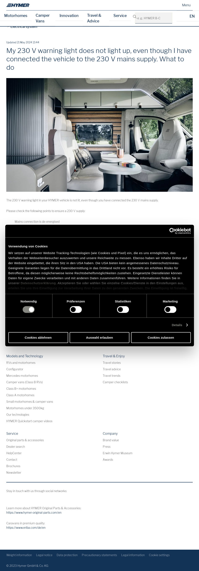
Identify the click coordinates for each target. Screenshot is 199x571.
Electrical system (23, 27)
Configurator (14, 369)
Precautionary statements (99, 555)
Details (177, 325)
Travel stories (112, 362)
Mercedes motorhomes (22, 375)
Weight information (19, 555)
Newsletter (13, 472)
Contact (11, 459)
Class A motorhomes (20, 395)
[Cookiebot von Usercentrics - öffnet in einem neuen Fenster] (172, 231)
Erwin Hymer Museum (118, 453)
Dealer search (15, 446)
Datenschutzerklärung (38, 283)
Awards (108, 459)
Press (107, 446)
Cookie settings (159, 555)
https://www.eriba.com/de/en (26, 527)
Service (120, 15)
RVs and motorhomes (20, 362)
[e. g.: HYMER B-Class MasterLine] (166, 18)
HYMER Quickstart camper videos (29, 421)
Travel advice (112, 369)
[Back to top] (189, 539)
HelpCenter (14, 453)
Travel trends (111, 375)
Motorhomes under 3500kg (25, 408)
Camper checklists (115, 382)
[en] (17, 5)
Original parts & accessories (25, 440)
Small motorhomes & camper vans (29, 401)
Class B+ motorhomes (21, 388)
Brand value (111, 440)
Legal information (133, 555)
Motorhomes (15, 15)
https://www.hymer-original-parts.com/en (33, 512)
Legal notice (44, 555)
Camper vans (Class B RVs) (24, 382)
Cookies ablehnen (38, 337)
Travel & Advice (94, 18)
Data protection (67, 555)
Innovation (69, 15)
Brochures (13, 466)
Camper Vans (43, 18)
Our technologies (17, 414)
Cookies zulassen (161, 337)
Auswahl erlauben (99, 337)
